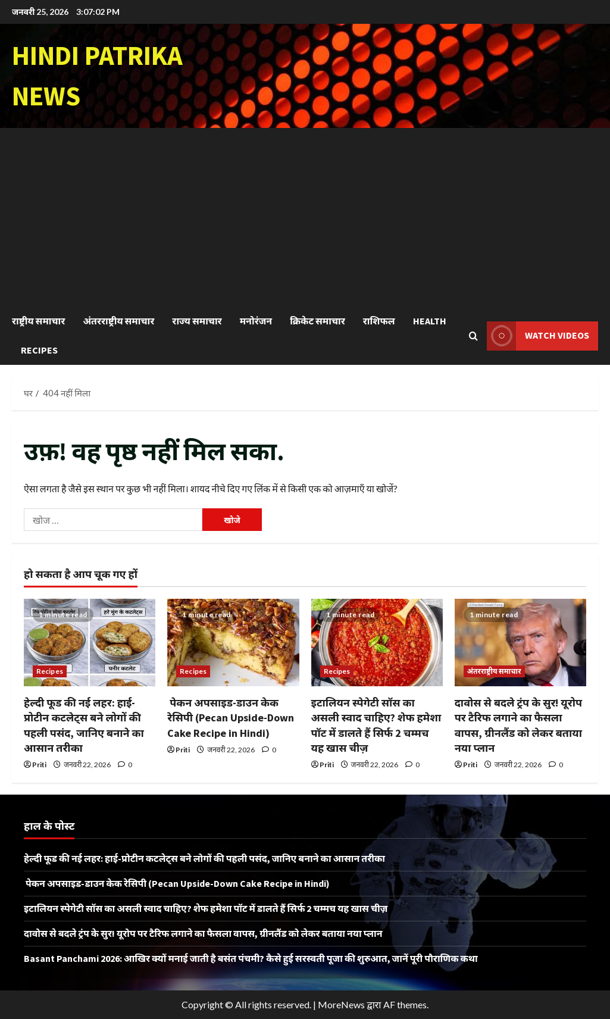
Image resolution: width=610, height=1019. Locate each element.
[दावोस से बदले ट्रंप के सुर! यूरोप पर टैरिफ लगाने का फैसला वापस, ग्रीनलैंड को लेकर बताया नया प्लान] (520, 643)
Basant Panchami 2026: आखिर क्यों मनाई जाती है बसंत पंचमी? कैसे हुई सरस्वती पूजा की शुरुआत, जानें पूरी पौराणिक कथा (251, 958)
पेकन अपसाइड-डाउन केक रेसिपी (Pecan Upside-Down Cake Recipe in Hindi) (230, 717)
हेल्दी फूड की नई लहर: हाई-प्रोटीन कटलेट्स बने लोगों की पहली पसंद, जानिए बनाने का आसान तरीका (204, 858)
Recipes (39, 350)
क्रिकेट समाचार (317, 321)
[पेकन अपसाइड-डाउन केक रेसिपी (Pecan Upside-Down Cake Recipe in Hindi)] (233, 643)
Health (429, 321)
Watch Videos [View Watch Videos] (538, 336)
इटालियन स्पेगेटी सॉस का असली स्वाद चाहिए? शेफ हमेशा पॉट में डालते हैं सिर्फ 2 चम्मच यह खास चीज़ (205, 908)
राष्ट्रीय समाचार (38, 321)
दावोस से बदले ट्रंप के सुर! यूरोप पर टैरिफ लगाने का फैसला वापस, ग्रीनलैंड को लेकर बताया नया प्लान (203, 933)
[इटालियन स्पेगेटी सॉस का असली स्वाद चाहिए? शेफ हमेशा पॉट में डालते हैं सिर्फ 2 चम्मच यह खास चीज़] (377, 643)
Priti (39, 764)
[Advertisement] (305, 217)
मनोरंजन (256, 321)
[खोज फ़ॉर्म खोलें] (473, 336)
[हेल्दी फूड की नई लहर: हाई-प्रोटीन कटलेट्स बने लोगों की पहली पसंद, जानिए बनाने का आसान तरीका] (89, 643)
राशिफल (379, 321)
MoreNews (341, 1004)
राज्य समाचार (196, 321)
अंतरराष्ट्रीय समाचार (118, 321)
